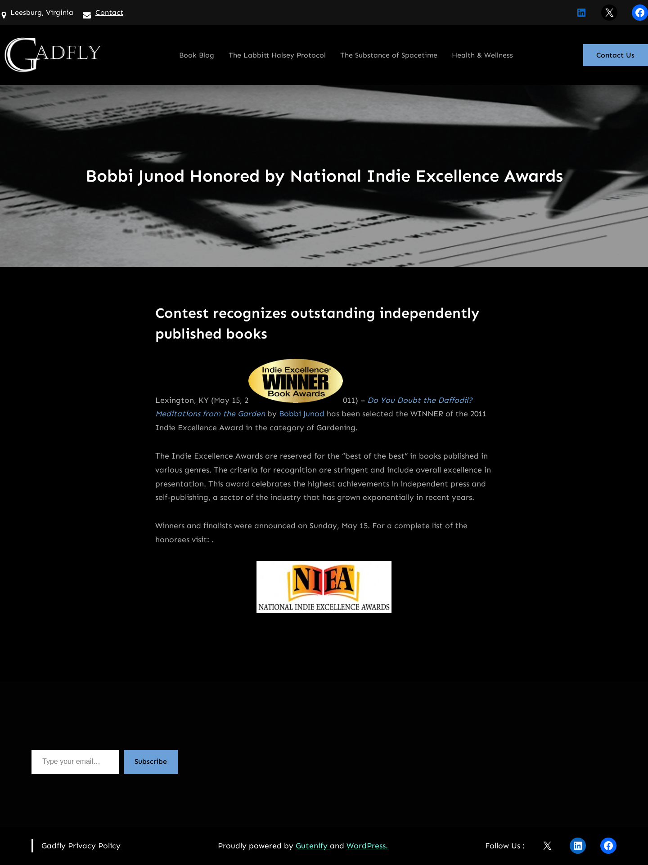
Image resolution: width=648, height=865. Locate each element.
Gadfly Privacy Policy (81, 846)
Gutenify (313, 846)
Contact (109, 12)
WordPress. (367, 846)
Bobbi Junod (302, 414)
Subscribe (151, 761)
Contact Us (615, 55)
